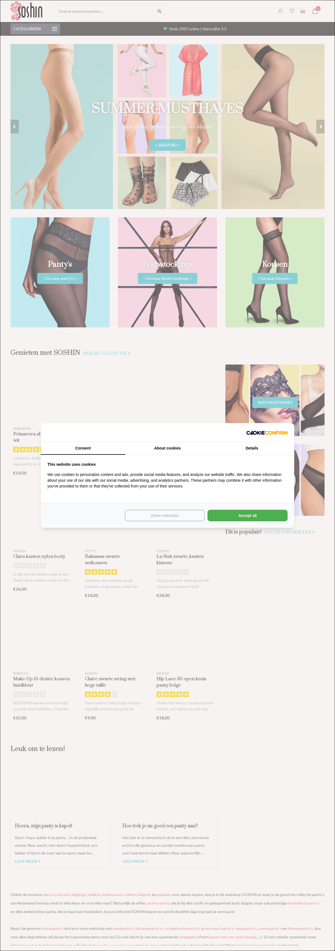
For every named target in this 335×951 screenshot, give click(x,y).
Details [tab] (252, 448)
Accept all (248, 515)
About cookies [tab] (167, 448)
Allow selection (165, 515)
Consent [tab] (83, 448)
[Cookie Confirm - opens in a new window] (267, 432)
